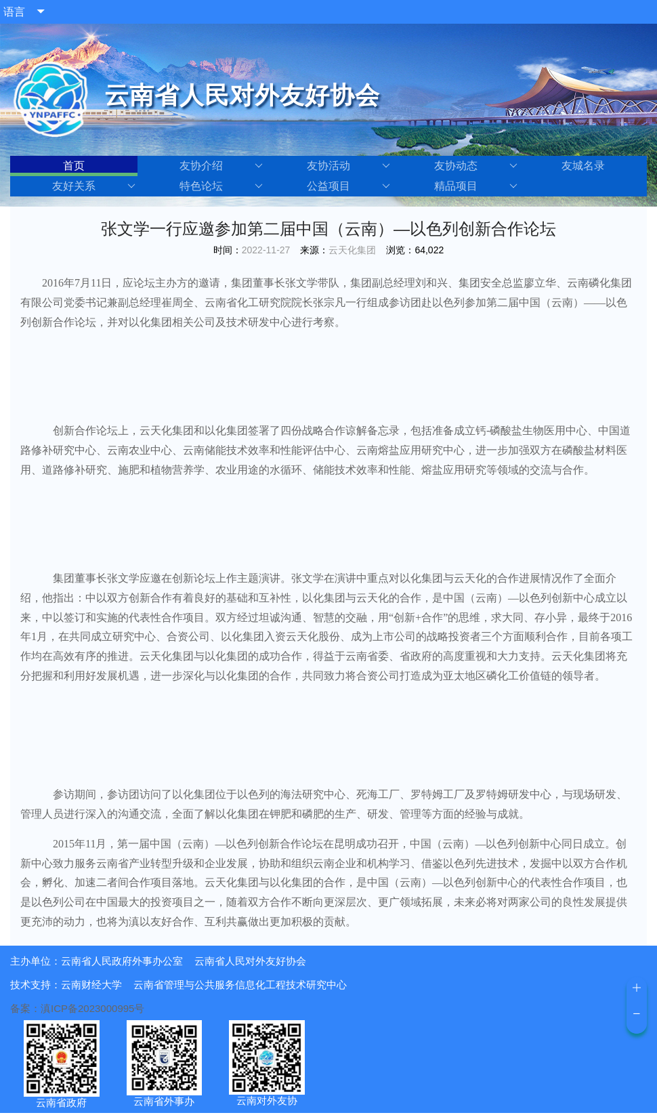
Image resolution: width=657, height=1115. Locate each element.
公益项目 (348, 186)
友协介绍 (221, 166)
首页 (74, 165)
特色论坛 (221, 186)
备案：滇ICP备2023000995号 (77, 1008)
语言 (14, 12)
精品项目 (475, 186)
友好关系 (93, 186)
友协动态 (475, 166)
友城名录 (583, 165)
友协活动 (348, 166)
